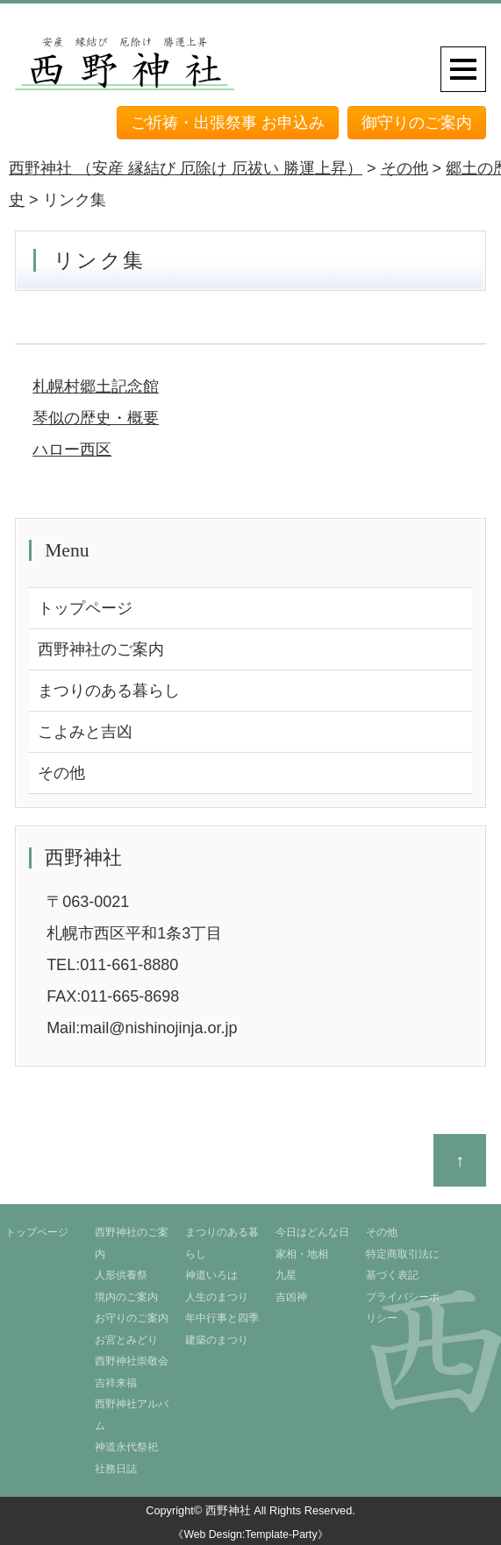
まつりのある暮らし (109, 690)
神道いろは (211, 1275)
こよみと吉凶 (85, 732)
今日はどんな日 (312, 1232)
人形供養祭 (121, 1275)
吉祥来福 (116, 1383)
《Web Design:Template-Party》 (250, 1534)
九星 (286, 1275)
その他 (61, 773)
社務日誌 (116, 1469)
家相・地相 (302, 1254)
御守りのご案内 (416, 122)
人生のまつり (216, 1297)
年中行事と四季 (222, 1318)
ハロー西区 (71, 449)
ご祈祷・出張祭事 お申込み (228, 122)
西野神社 (228, 1510)
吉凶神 (291, 1297)
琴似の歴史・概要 (95, 418)
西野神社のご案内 (101, 649)
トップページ (85, 608)
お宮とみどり (126, 1340)
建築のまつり (216, 1340)
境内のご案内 (126, 1297)
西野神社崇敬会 (131, 1361)
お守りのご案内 (131, 1318)
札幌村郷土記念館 (95, 386)
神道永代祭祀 (126, 1447)
